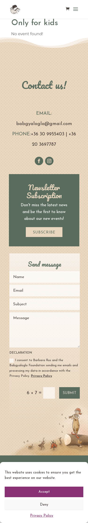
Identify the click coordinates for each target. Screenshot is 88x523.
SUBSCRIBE (44, 232)
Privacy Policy (41, 516)
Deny (44, 505)
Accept (44, 492)
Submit (69, 393)
